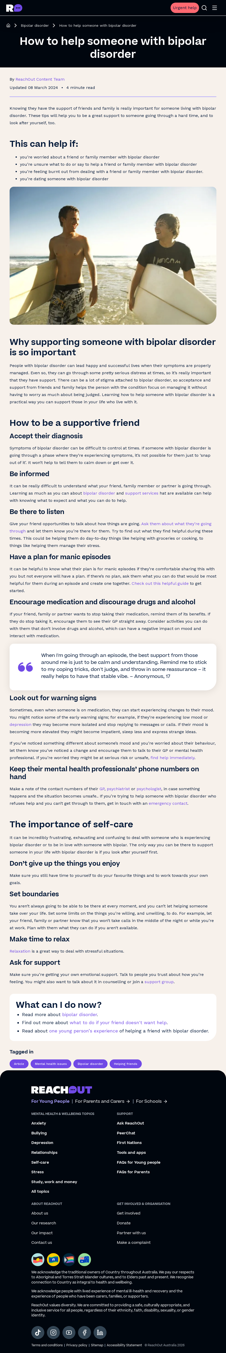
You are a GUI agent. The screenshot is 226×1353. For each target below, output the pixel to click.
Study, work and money (54, 1182)
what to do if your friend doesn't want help (118, 1022)
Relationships (44, 1152)
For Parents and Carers (102, 1101)
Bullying (39, 1133)
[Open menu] (214, 8)
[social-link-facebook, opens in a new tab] (84, 1332)
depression (20, 724)
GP (102, 788)
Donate (124, 1223)
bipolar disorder (99, 493)
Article (19, 1064)
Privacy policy (76, 1345)
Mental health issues (51, 1064)
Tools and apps (131, 1152)
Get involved (128, 1213)
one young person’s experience (83, 1030)
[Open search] (204, 8)
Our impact (42, 1233)
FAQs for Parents (133, 1172)
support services (141, 493)
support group (159, 981)
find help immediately (172, 757)
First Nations (129, 1143)
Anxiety (38, 1123)
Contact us (41, 1242)
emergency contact (168, 803)
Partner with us (131, 1233)
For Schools (152, 1101)
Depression (42, 1143)
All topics (40, 1191)
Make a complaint (134, 1242)
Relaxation (20, 951)
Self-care (40, 1162)
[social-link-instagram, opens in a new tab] (53, 1332)
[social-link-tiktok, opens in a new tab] (37, 1332)
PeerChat (126, 1133)
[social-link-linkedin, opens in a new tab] (100, 1332)
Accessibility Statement (124, 1345)
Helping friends (125, 1064)
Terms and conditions (47, 1345)
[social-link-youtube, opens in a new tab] (68, 1332)
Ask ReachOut (130, 1123)
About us (39, 1213)
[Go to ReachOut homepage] (14, 8)
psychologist (149, 788)
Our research (43, 1223)
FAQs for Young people (138, 1162)
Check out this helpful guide (160, 583)
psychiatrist (118, 788)
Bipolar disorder (35, 25)
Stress (37, 1172)
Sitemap (97, 1345)
